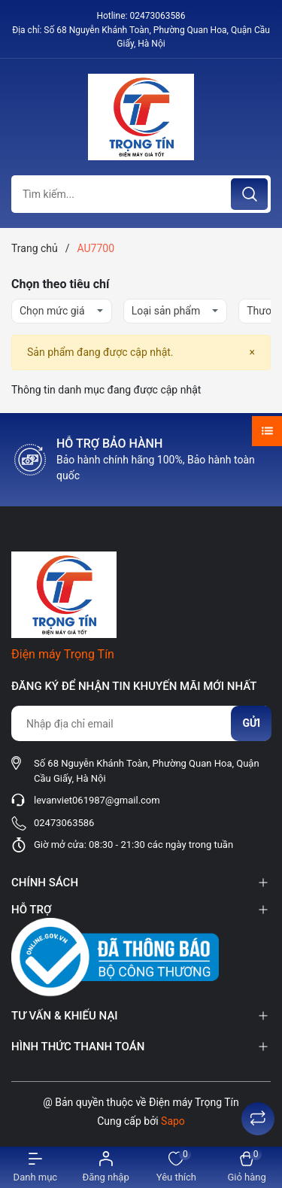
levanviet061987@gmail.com (97, 800)
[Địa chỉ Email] (141, 723)
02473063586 (157, 16)
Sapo (173, 1121)
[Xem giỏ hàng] (246, 1167)
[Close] (252, 352)
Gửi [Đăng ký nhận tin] (251, 723)
